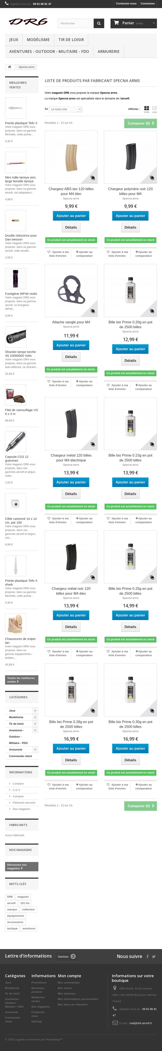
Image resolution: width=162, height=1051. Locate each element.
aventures (29, 928)
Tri (46, 109)
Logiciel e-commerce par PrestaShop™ (39, 1039)
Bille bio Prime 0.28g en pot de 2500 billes (71, 724)
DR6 (10, 896)
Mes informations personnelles (78, 999)
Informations (20, 772)
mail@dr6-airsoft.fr (141, 1023)
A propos (18, 796)
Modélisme (38, 39)
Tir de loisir (71, 39)
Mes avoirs (65, 988)
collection (28, 909)
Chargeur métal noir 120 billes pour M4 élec (71, 591)
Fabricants (18, 825)
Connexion (148, 3)
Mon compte (69, 975)
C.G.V (16, 790)
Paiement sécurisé (23, 802)
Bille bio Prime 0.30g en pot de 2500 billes (130, 724)
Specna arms (71, 198)
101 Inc (25, 903)
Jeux (13, 39)
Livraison (18, 783)
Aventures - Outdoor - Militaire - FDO (49, 51)
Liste (154, 109)
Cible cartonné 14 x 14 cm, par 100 (21, 520)
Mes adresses (67, 993)
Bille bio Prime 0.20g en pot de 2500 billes (130, 324)
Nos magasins (21, 809)
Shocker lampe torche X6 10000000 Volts (20, 353)
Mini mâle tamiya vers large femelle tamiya (20, 179)
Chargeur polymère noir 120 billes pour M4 (130, 191)
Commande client (20, 756)
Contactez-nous (126, 3)
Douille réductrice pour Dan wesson (21, 237)
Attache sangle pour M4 (71, 322)
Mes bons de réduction (73, 1004)
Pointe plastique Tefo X (21, 123)
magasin (23, 896)
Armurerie (109, 51)
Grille (146, 109)
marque (12, 909)
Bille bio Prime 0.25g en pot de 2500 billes (130, 591)
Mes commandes (69, 982)
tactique (12, 928)
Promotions (39, 982)
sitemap (36, 1021)
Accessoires (15, 922)
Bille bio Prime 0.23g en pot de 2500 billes (130, 457)
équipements (15, 915)
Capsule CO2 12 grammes (16, 458)
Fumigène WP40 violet (21, 293)
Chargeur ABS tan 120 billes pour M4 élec (71, 191)
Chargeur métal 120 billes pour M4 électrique (71, 457)
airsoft (11, 903)
